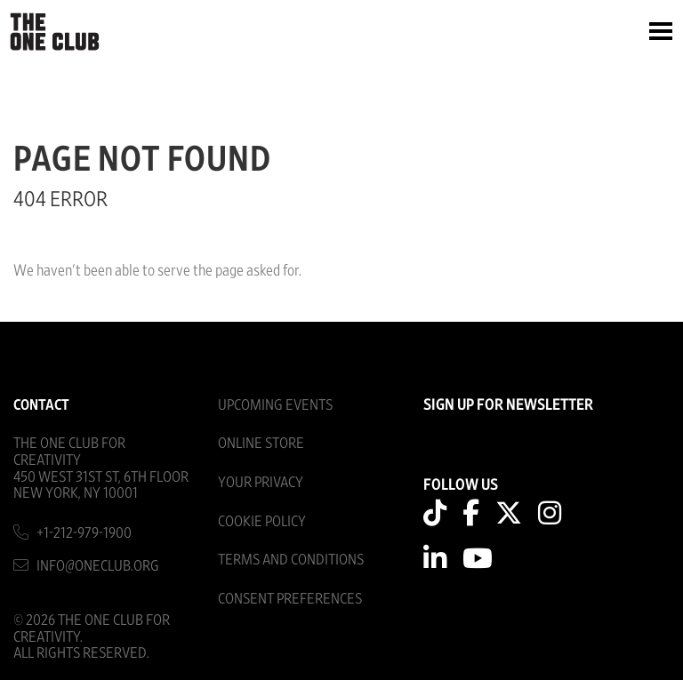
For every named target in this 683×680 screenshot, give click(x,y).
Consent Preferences (290, 598)
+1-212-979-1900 (84, 532)
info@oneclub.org (97, 565)
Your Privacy (260, 482)
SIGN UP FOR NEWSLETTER (508, 405)
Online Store (261, 443)
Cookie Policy (262, 521)
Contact (41, 404)
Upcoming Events (275, 404)
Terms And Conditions (291, 559)
